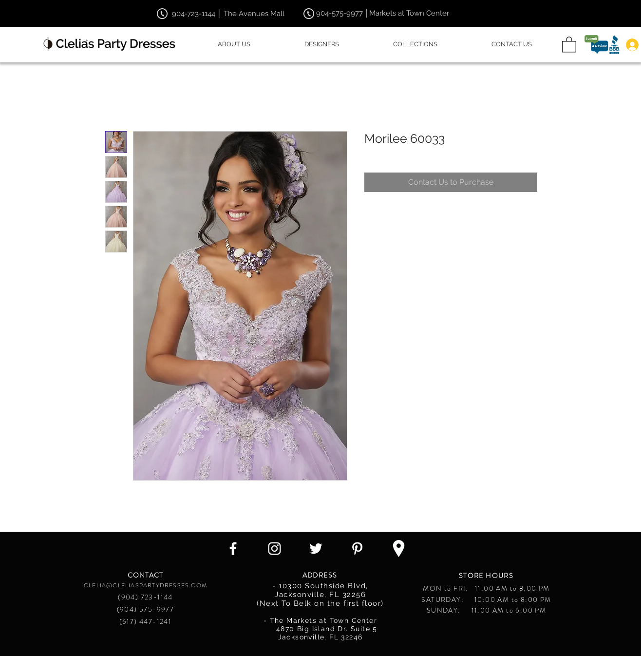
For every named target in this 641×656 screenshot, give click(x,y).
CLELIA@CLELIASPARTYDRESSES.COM (145, 585)
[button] (569, 44)
